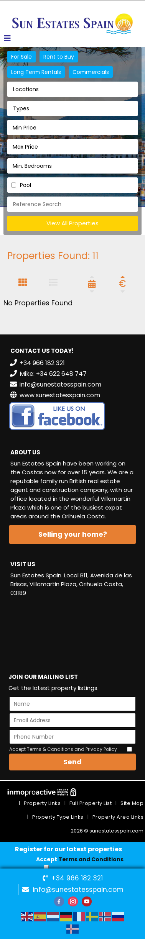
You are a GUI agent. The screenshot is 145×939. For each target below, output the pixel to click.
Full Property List (90, 803)
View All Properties (72, 223)
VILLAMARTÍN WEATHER (72, 631)
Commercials (90, 72)
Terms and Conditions (91, 859)
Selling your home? (72, 534)
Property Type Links (58, 817)
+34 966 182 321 (77, 878)
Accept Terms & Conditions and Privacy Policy (63, 749)
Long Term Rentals (36, 72)
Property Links (42, 803)
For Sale (21, 57)
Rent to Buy (58, 57)
